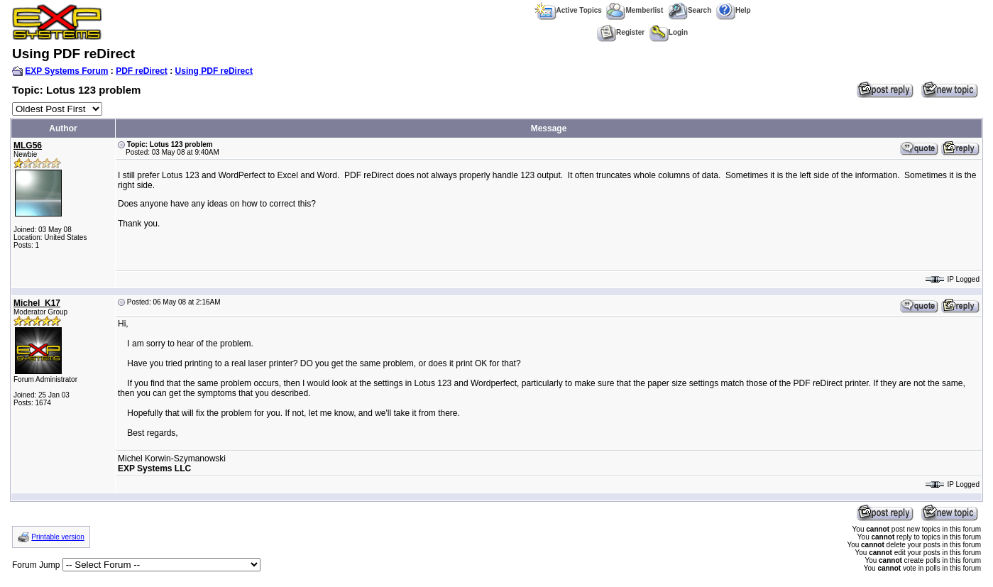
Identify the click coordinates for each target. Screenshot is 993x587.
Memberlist (634, 10)
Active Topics (568, 10)
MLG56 (27, 145)
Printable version (57, 537)
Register (620, 32)
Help (733, 10)
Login (668, 32)
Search (689, 10)
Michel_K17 (36, 303)
